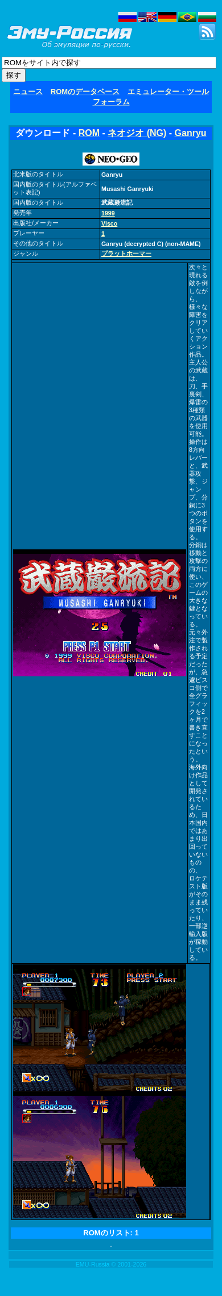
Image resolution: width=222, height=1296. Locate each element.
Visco (109, 223)
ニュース (28, 91)
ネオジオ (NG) (137, 133)
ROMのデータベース (85, 91)
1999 (108, 213)
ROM (89, 133)
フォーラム (111, 102)
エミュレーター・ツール (168, 91)
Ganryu (191, 133)
